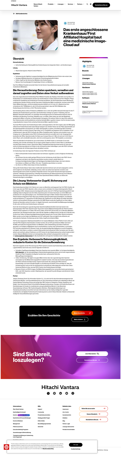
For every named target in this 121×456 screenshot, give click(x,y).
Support (40, 409)
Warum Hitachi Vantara (38, 5)
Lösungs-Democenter (68, 426)
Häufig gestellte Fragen (44, 418)
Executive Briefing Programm (20, 429)
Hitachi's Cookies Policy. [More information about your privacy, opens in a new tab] (48, 448)
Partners (79, 4)
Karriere (15, 415)
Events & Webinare (18, 421)
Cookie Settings (75, 449)
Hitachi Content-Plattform (89, 84)
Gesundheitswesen (87, 75)
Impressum (66, 409)
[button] (90, 4)
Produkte (50, 4)
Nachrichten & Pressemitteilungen (22, 418)
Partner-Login (66, 423)
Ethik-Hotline (41, 421)
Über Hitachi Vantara (18, 409)
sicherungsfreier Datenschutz (24, 236)
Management (16, 423)
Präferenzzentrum (18, 426)
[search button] (87, 4)
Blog (64, 421)
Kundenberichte (67, 415)
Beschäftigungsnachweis (44, 423)
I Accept (75, 444)
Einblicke (65, 418)
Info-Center (66, 412)
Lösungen (61, 4)
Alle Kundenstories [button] (20, 14)
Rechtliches (100, 450)
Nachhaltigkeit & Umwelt (19, 412)
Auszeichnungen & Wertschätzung (22, 432)
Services (70, 4)
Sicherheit (40, 426)
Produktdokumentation (44, 415)
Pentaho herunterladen (69, 429)
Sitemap (106, 450)
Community (41, 412)
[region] (52, 446)
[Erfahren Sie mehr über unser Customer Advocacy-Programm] (79, 319)
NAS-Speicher (20, 252)
